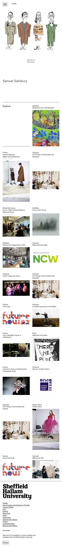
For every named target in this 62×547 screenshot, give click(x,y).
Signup (5, 542)
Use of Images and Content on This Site (16, 505)
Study (5, 515)
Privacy (5, 521)
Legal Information (9, 523)
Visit (4, 509)
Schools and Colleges (10, 519)
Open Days (6, 513)
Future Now (7, 517)
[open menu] (5, 4)
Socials (5, 503)
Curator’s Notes (8, 507)
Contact (5, 511)
